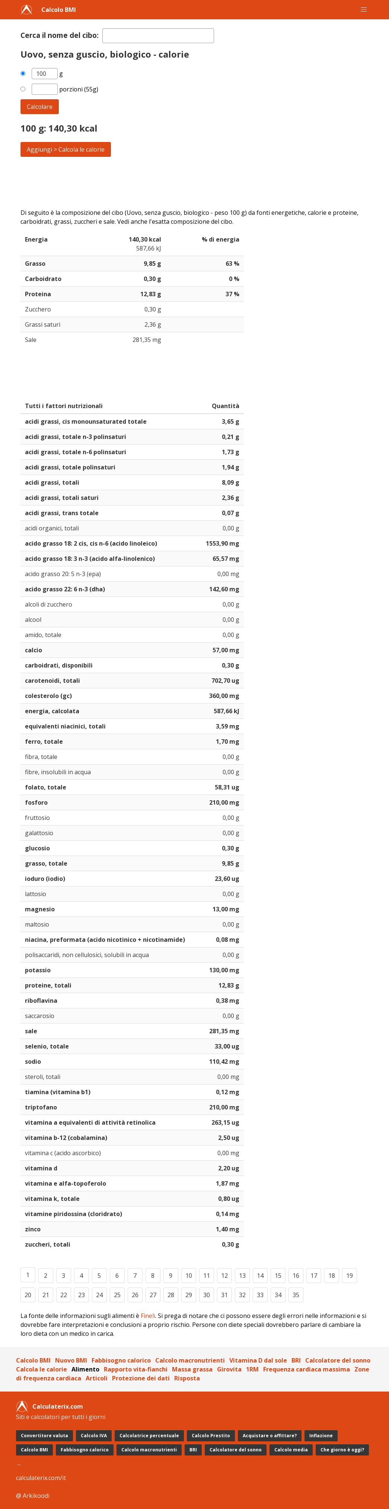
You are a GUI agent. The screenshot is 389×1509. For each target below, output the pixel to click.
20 (28, 1295)
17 (313, 1275)
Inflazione (321, 1435)
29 (188, 1295)
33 (260, 1295)
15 (278, 1275)
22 (63, 1295)
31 (224, 1295)
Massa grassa (192, 1369)
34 (278, 1295)
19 (349, 1275)
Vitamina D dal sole (258, 1360)
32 (242, 1295)
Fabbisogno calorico (121, 1360)
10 (188, 1275)
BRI (296, 1360)
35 (296, 1295)
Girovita (229, 1369)
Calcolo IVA (94, 1435)
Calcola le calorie (41, 1369)
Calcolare (39, 107)
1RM (252, 1369)
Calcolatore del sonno (337, 1360)
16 (296, 1275)
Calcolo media (291, 1450)
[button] (363, 9)
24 (99, 1295)
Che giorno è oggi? (342, 1450)
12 (224, 1275)
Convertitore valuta (44, 1435)
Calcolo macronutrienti (190, 1360)
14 (260, 1275)
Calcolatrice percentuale (149, 1435)
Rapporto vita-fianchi (136, 1369)
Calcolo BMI (58, 10)
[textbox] (158, 35)
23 (81, 1295)
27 (153, 1295)
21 (45, 1295)
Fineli (148, 1316)
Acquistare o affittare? (270, 1435)
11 (206, 1275)
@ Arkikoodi (33, 1496)
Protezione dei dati (141, 1378)
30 (206, 1295)
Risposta (187, 1378)
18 (331, 1275)
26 (135, 1295)
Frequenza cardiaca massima (306, 1369)
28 (171, 1295)
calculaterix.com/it (41, 1478)
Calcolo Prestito (211, 1435)
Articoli (97, 1378)
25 (117, 1295)
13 (242, 1275)
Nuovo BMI (71, 1360)
